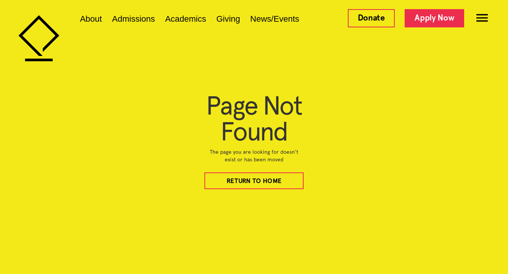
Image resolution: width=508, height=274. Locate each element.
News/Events (274, 19)
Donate (371, 18)
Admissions (133, 19)
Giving (228, 19)
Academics (185, 19)
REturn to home (254, 181)
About (91, 19)
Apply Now (434, 18)
